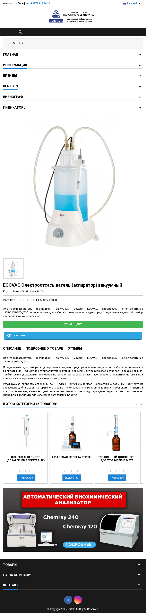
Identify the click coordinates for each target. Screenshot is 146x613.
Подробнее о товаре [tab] (44, 348)
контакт (7, 3)
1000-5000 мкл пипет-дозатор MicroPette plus (26, 459)
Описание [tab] (12, 348)
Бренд (17, 291)
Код (5, 291)
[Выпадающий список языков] (132, 3)
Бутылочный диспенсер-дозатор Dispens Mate (117, 459)
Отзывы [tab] (75, 348)
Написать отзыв (46, 299)
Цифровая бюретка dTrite (71, 457)
